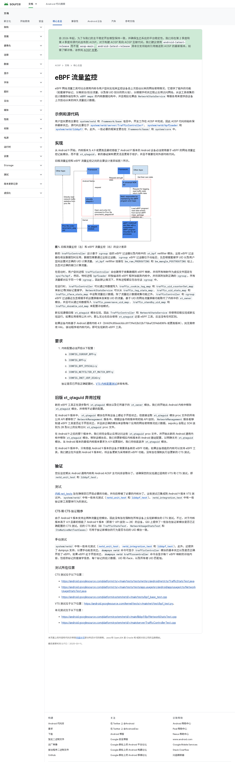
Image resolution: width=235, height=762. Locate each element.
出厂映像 (52, 744)
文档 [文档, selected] (30, 3)
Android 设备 (95, 21)
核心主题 (77, 65)
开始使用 (25, 21)
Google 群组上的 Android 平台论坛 (128, 744)
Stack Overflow (181, 749)
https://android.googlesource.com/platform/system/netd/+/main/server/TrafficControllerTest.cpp (119, 622)
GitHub (52, 755)
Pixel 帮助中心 (180, 728)
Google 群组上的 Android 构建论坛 (128, 749)
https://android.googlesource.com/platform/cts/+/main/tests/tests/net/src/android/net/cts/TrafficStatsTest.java (128, 581)
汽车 (113, 21)
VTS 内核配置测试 (106, 384)
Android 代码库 (56, 723)
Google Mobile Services (185, 744)
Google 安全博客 (119, 739)
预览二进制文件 (56, 739)
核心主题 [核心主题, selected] (57, 21)
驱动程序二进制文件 (58, 749)
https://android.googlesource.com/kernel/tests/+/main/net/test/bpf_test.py (128, 603)
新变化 (7, 21)
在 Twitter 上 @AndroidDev (124, 728)
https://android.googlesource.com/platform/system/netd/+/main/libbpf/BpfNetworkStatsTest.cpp (119, 617)
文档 (6, 13)
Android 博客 (117, 734)
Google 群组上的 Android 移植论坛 (128, 755)
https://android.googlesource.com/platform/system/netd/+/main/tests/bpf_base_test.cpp (114, 597)
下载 (50, 734)
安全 (41, 21)
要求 (50, 728)
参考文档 (130, 21)
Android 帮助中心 (182, 723)
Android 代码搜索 (55, 3)
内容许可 (80, 637)
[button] (19, 27)
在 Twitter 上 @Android (122, 723)
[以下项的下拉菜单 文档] (37, 4)
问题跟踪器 (178, 755)
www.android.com (182, 739)
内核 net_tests (63, 493)
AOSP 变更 (90, 50)
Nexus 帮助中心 (181, 734)
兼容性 (74, 21)
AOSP (58, 65)
